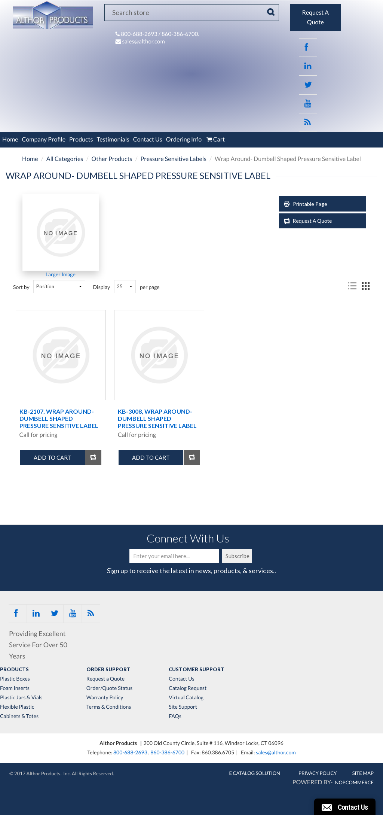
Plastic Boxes (15, 679)
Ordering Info (184, 139)
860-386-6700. (180, 34)
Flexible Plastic (17, 707)
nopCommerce (354, 782)
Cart (215, 139)
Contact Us (147, 139)
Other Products (111, 158)
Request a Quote (105, 679)
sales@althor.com (143, 41)
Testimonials (112, 139)
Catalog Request (187, 688)
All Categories (64, 158)
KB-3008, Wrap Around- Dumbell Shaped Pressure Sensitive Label (157, 418)
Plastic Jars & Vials (21, 697)
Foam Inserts (15, 688)
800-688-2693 (139, 34)
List (351, 286)
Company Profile (44, 139)
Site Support (183, 707)
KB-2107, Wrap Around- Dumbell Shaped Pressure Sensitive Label (58, 418)
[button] (345, 807)
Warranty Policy (104, 697)
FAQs (175, 716)
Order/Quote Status (109, 688)
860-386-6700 (167, 752)
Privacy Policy (317, 773)
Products (81, 139)
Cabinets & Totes (19, 716)
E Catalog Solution (254, 773)
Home (10, 139)
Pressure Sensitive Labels (173, 158)
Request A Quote (312, 221)
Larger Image (61, 274)
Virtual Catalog (186, 697)
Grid (365, 286)
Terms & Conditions (108, 707)
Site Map (363, 773)
